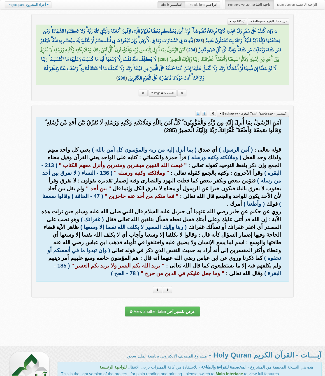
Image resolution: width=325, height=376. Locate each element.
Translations (202, 5)
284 (191, 50)
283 (199, 41)
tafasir (171, 5)
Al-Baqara (268, 21)
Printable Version (249, 4)
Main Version (297, 4)
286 (121, 78)
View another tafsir (162, 311)
